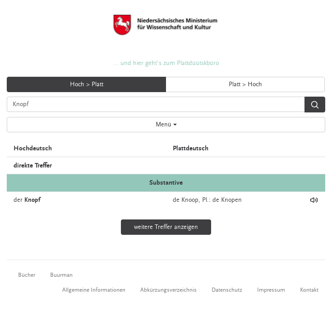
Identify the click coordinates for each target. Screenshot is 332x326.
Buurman (61, 275)
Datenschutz (227, 290)
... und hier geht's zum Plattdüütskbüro (166, 63)
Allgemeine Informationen (93, 290)
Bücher (26, 275)
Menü (166, 124)
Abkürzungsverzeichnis (168, 290)
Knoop (189, 200)
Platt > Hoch (245, 84)
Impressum (271, 290)
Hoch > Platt (86, 84)
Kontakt (309, 290)
